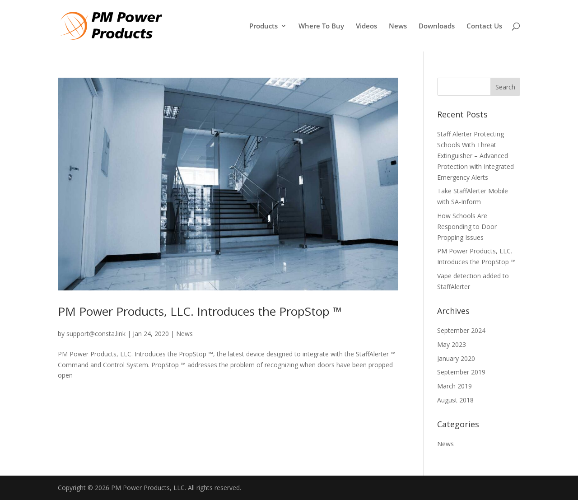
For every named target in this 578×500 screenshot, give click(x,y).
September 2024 (461, 330)
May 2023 (451, 344)
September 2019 (461, 372)
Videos (366, 26)
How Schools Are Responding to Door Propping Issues (467, 226)
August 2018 (455, 400)
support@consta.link (96, 333)
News (398, 26)
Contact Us (484, 26)
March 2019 (454, 386)
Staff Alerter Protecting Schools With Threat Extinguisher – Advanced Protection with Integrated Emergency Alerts (475, 155)
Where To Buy (321, 26)
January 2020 (456, 358)
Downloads (437, 26)
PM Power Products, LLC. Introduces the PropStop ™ (200, 311)
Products (263, 26)
